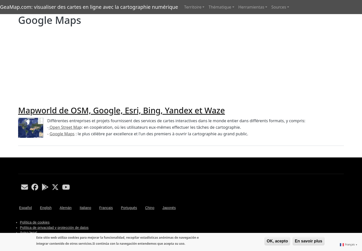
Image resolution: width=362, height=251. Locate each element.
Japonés (169, 208)
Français (106, 208)
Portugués (129, 208)
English (46, 208)
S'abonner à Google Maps (20, 155)
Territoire (192, 7)
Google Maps (62, 134)
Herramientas (251, 7)
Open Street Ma (64, 127)
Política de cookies (35, 222)
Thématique (219, 7)
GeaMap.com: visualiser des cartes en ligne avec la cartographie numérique (89, 7)
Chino (149, 208)
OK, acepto (277, 241)
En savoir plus (308, 241)
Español (25, 208)
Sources (278, 7)
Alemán (66, 208)
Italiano (85, 208)
